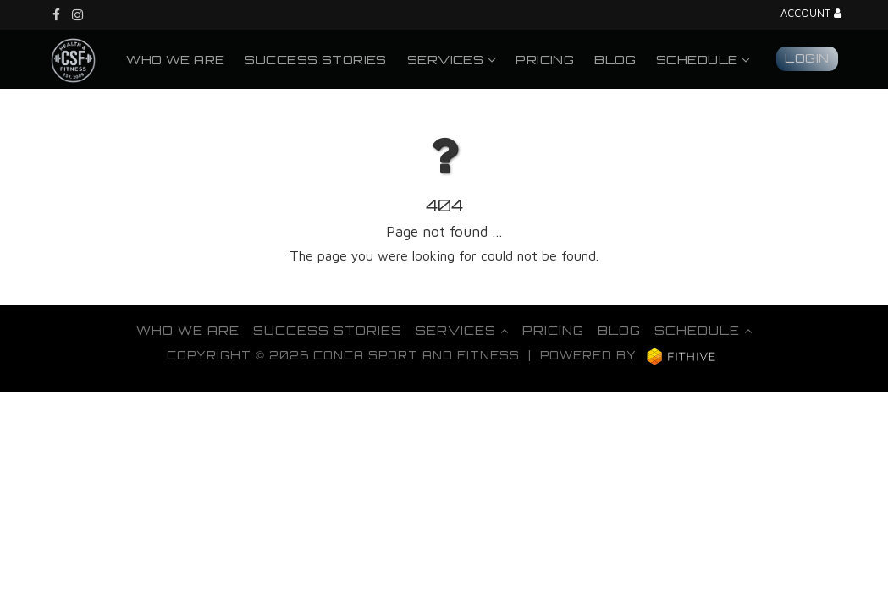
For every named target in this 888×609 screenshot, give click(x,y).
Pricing (545, 59)
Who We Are (175, 59)
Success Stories (315, 59)
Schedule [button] (702, 59)
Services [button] (451, 59)
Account (810, 13)
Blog (615, 59)
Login (807, 57)
